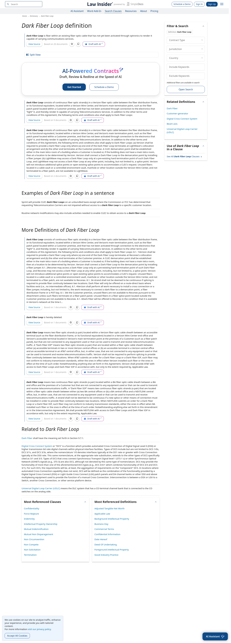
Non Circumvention (34, 539)
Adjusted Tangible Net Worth (109, 508)
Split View (33, 54)
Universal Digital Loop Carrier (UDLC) (41, 488)
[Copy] (78, 44)
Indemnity (29, 518)
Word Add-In (94, 11)
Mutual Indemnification (36, 528)
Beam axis (172, 123)
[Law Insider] (114, 4)
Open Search (186, 89)
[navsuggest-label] (23, 4)
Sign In (199, 4)
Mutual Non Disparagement (38, 534)
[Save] (71, 44)
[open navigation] (221, 4)
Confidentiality (31, 508)
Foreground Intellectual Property (111, 549)
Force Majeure (31, 513)
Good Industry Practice (106, 554)
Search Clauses (113, 11)
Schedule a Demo (182, 4)
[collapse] (202, 40)
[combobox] (23, 4)
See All (184, 156)
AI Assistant (77, 11)
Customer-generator (177, 113)
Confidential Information (107, 534)
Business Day (101, 523)
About (143, 11)
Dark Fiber (27, 438)
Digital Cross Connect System (37, 445)
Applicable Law (102, 513)
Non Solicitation (32, 549)
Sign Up (212, 4)
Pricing (154, 11)
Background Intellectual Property (111, 518)
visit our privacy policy (39, 629)
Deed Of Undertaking (105, 544)
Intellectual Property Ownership (40, 523)
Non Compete (31, 544)
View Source (34, 44)
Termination (30, 554)
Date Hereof (100, 539)
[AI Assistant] (215, 636)
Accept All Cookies (17, 635)
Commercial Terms (104, 528)
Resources (131, 11)
